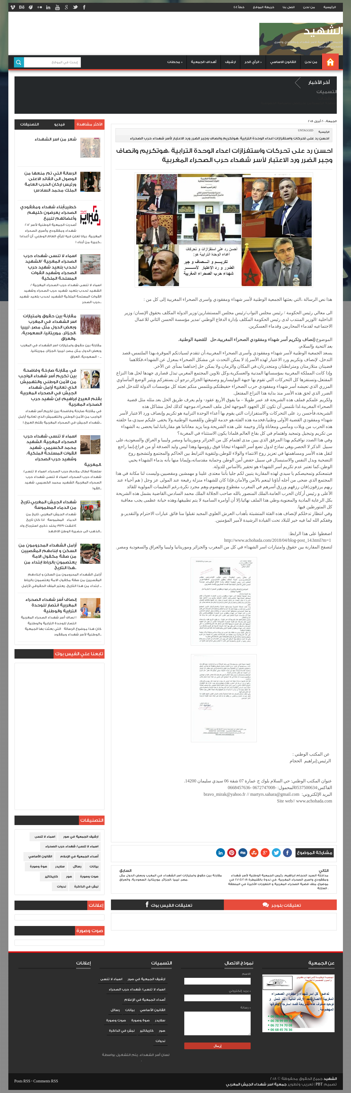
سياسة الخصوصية (274, 103)
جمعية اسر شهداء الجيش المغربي (256, 1084)
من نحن (309, 7)
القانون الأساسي (40, 856)
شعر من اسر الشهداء (55, 139)
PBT (320, 1084)
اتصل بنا (289, 7)
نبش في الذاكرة (86, 886)
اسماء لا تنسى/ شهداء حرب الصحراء (71, 846)
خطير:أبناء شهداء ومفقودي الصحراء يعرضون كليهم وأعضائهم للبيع (48, 213)
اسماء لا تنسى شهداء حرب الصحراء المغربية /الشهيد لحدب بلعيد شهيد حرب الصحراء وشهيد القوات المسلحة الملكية (49, 267)
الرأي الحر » (253, 62)
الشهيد (323, 31)
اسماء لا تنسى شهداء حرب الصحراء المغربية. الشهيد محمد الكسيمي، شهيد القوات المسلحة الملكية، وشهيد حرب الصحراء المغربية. (62, 450)
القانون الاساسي (283, 62)
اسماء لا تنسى (45, 837)
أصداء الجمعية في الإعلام (79, 856)
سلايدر (60, 866)
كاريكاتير (51, 876)
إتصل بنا (294, 103)
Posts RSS (22, 1081)
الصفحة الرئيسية (324, 103)
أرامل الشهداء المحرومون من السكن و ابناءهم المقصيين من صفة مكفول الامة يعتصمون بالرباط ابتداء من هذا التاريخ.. (47, 556)
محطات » (174, 62)
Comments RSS (45, 1081)
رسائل (77, 866)
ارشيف (230, 62)
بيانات (93, 866)
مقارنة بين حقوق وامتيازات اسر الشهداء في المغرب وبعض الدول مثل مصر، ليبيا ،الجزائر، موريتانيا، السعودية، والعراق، (48, 327)
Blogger (135, 1060)
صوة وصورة (38, 866)
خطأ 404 (239, 7)
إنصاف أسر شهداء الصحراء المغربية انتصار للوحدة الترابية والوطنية (50, 605)
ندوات (61, 886)
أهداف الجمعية (203, 62)
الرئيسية (329, 7)
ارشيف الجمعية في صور (80, 837)
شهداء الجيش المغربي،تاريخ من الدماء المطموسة (48, 505)
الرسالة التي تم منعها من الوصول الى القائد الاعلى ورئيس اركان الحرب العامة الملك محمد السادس (50, 182)
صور (69, 876)
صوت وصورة (89, 876)
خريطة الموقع (263, 7)
